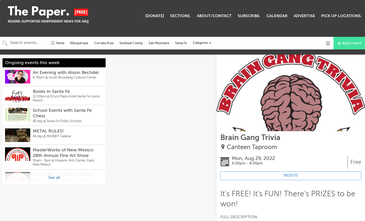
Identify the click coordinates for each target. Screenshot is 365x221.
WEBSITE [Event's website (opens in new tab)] (291, 175)
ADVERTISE (304, 16)
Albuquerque (79, 43)
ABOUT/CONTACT (214, 16)
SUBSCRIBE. (249, 16)
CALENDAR (277, 16)
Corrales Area (103, 43)
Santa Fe (181, 43)
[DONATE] (154, 16)
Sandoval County (131, 43)
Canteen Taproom (252, 147)
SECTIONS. (180, 16)
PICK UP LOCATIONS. (341, 16)
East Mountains (159, 43)
